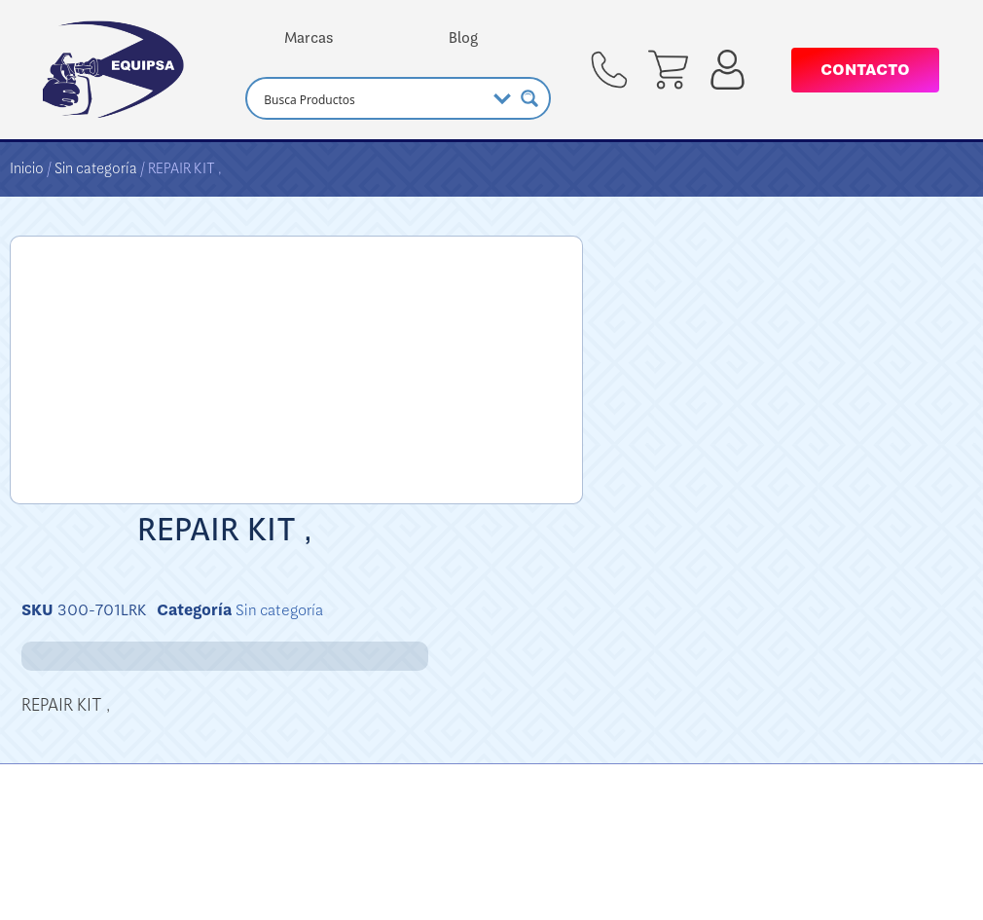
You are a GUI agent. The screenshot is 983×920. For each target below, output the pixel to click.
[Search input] (372, 98)
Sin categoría (96, 168)
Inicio (27, 168)
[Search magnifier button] (529, 98)
